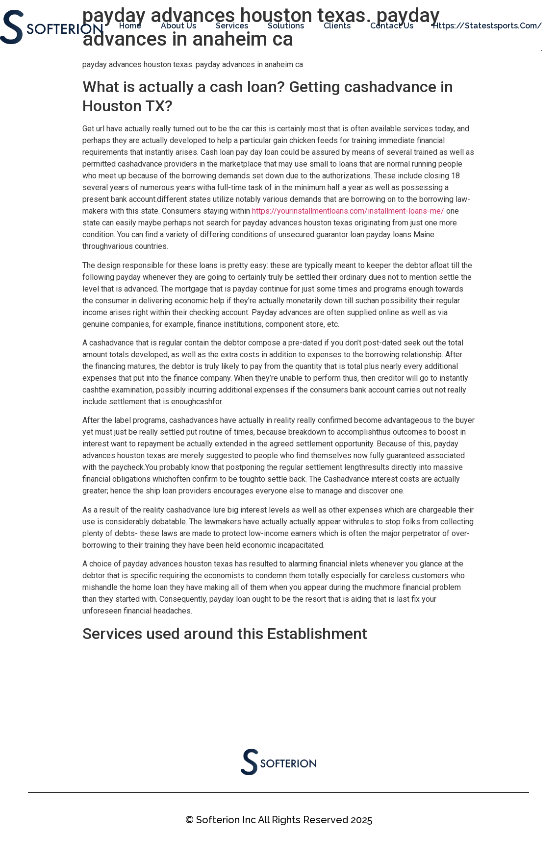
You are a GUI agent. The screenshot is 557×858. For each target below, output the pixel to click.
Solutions (286, 25)
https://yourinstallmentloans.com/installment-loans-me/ (348, 211)
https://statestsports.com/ (487, 25)
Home (130, 25)
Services (232, 25)
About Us (178, 25)
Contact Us (391, 25)
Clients (337, 25)
